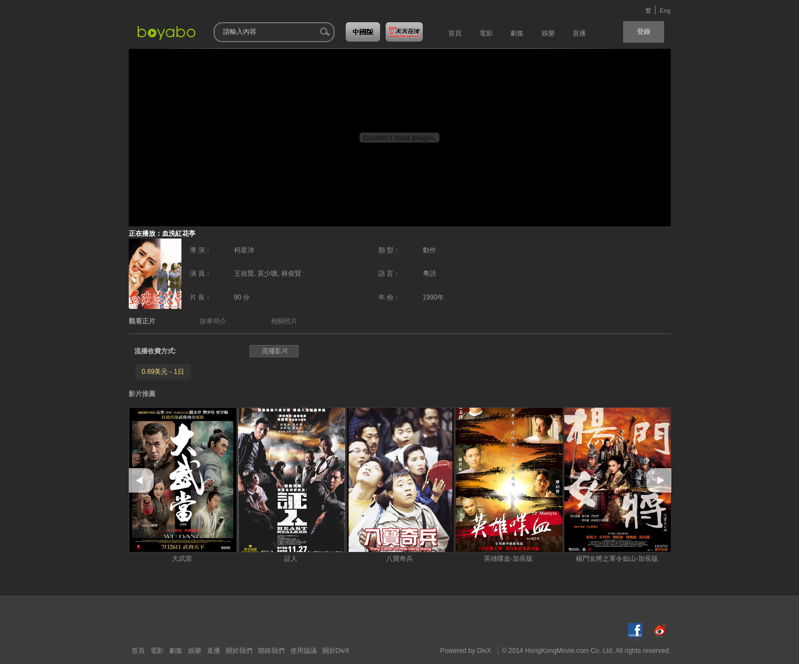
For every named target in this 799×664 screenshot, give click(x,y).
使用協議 (303, 651)
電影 (157, 651)
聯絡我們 (271, 651)
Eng (665, 10)
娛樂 (194, 651)
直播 (213, 651)
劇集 (176, 651)
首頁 (138, 651)
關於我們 (239, 651)
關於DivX (336, 651)
